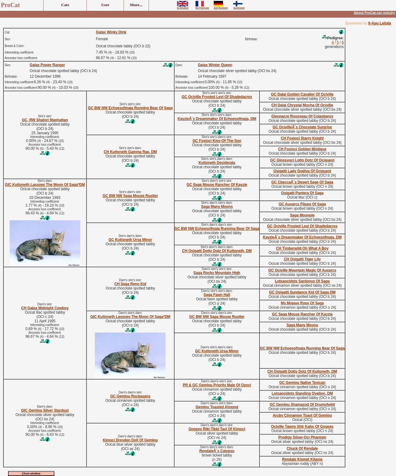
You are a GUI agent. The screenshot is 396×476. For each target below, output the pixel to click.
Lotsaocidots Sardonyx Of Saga (302, 281)
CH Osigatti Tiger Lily (302, 259)
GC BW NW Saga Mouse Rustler (130, 196)
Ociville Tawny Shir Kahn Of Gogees (302, 426)
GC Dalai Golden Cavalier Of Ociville (302, 94)
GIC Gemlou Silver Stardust (45, 410)
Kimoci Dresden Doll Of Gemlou (130, 440)
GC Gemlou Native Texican (302, 382)
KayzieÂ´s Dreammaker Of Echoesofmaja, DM (217, 119)
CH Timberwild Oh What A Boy (302, 248)
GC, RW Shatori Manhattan (45, 120)
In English (182, 6)
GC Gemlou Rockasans (130, 396)
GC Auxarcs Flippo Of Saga (302, 204)
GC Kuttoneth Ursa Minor (130, 240)
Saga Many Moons (217, 206)
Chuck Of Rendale (302, 448)
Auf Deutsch (221, 6)
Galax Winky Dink (111, 32)
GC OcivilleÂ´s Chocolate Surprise (302, 127)
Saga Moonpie (302, 215)
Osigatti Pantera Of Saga (302, 193)
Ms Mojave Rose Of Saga (302, 303)
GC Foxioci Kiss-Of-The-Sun (216, 141)
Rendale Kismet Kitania (302, 459)
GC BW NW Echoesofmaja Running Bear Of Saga (130, 108)
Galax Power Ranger (47, 65)
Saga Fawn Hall (217, 295)
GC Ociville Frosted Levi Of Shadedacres (217, 97)
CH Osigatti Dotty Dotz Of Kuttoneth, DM (216, 251)
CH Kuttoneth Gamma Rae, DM (130, 152)
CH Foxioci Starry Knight (302, 138)
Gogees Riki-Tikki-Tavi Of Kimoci (216, 429)
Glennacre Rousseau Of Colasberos (302, 116)
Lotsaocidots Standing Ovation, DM (302, 393)
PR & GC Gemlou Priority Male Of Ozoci (217, 385)
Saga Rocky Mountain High (216, 273)
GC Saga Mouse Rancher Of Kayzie (217, 184)
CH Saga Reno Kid (130, 284)
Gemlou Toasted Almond (217, 407)
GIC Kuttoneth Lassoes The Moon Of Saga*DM (45, 184)
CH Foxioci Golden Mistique (302, 149)
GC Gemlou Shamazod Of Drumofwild (302, 404)
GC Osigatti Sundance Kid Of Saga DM (302, 292)
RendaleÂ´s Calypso (216, 451)
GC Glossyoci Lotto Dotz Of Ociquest (302, 160)
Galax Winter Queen (215, 65)
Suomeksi (239, 6)
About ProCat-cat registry (374, 13)
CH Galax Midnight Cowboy (45, 308)
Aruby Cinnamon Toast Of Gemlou (302, 415)
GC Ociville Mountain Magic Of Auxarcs (302, 270)
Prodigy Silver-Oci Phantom (302, 437)
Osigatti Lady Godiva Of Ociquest (302, 171)
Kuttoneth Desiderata (217, 163)
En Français (202, 6)
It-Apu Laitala (379, 23)
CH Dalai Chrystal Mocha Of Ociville (302, 105)
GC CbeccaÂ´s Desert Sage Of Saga (302, 182)
